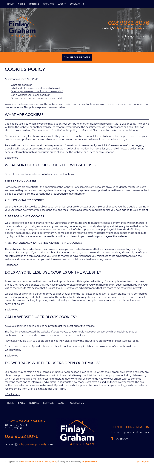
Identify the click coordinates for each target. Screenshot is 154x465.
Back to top (11, 157)
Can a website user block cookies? (30, 95)
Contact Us (77, 4)
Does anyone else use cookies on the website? (37, 91)
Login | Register (142, 461)
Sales (21, 4)
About (62, 4)
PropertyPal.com (89, 461)
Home (10, 4)
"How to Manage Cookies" (117, 340)
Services (48, 4)
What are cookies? (21, 84)
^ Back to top (12, 394)
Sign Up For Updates (77, 57)
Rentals (34, 4)
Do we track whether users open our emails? (36, 98)
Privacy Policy (51, 461)
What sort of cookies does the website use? (35, 88)
